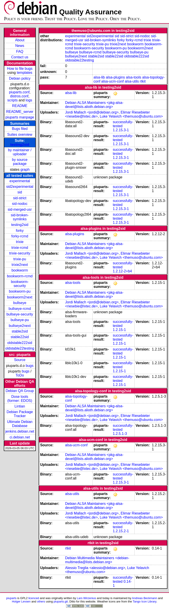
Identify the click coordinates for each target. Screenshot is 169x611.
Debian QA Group (20, 391)
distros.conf (19, 96)
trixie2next (20, 265)
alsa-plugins (115, 77)
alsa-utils (132, 81)
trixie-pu (19, 259)
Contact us (19, 57)
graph (25, 169)
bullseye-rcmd (19, 309)
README (19, 106)
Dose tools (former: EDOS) (19, 399)
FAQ (19, 51)
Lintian (20, 406)
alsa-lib (99, 77)
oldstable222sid (19, 343)
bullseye (19, 303)
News (19, 46)
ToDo (20, 375)
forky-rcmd (19, 236)
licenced (33, 598)
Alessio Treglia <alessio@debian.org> (95, 568)
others (41, 601)
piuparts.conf (19, 92)
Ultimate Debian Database (19, 424)
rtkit (143, 81)
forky (20, 230)
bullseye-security (19, 314)
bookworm (19, 270)
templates (24, 72)
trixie (19, 242)
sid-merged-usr (20, 209)
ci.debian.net (20, 437)
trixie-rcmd (19, 248)
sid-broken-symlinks (20, 217)
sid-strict (20, 198)
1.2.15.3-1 (121, 130)
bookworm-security (20, 284)
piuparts (11, 598)
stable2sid (20, 331)
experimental (19, 181)
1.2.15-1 (119, 330)
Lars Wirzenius (86, 598)
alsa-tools (133, 77)
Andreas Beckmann (144, 598)
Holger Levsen (21, 601)
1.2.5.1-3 (120, 434)
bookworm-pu (20, 291)
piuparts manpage (19, 117)
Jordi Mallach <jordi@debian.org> (91, 112)
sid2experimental (19, 186)
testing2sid (19, 145)
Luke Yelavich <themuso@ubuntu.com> (131, 116)
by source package (19, 162)
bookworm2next (19, 297)
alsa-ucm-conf (112, 81)
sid (19, 192)
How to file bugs (19, 68)
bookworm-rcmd (20, 276)
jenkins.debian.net (19, 431)
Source (19, 360)
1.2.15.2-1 (121, 531)
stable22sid (20, 337)
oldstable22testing (19, 348)
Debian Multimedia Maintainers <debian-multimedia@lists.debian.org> (97, 560)
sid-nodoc (19, 204)
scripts (12, 100)
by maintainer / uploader (20, 152)
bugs (30, 366)
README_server (19, 112)
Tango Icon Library (144, 601)
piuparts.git (61, 601)
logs (29, 100)
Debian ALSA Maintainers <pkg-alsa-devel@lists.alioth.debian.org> (94, 105)
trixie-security (19, 253)
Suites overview (19, 134)
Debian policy (19, 78)
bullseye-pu (20, 320)
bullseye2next (20, 326)
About (19, 40)
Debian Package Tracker (20, 414)
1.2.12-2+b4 (122, 271)
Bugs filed (19, 129)
